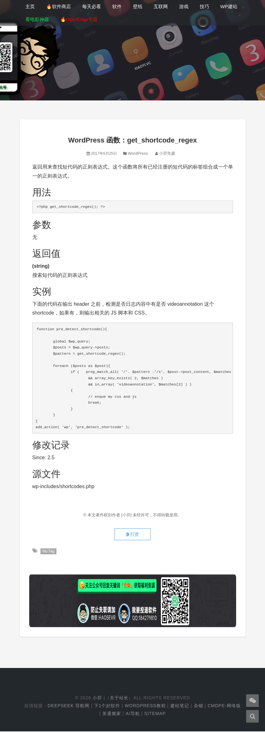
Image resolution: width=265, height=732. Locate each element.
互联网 (161, 6)
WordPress (138, 153)
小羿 (97, 698)
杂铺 (198, 706)
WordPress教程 (145, 706)
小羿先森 (167, 153)
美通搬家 (111, 714)
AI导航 (132, 714)
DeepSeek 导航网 (68, 706)
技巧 (204, 6)
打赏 (132, 534)
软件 (117, 6)
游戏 (183, 6)
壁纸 (137, 6)
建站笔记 (179, 706)
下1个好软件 (107, 706)
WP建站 (228, 6)
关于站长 (119, 698)
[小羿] (127, 515)
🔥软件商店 (58, 6)
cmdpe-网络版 (224, 706)
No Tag (49, 552)
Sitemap (155, 714)
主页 (30, 6)
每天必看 (91, 6)
